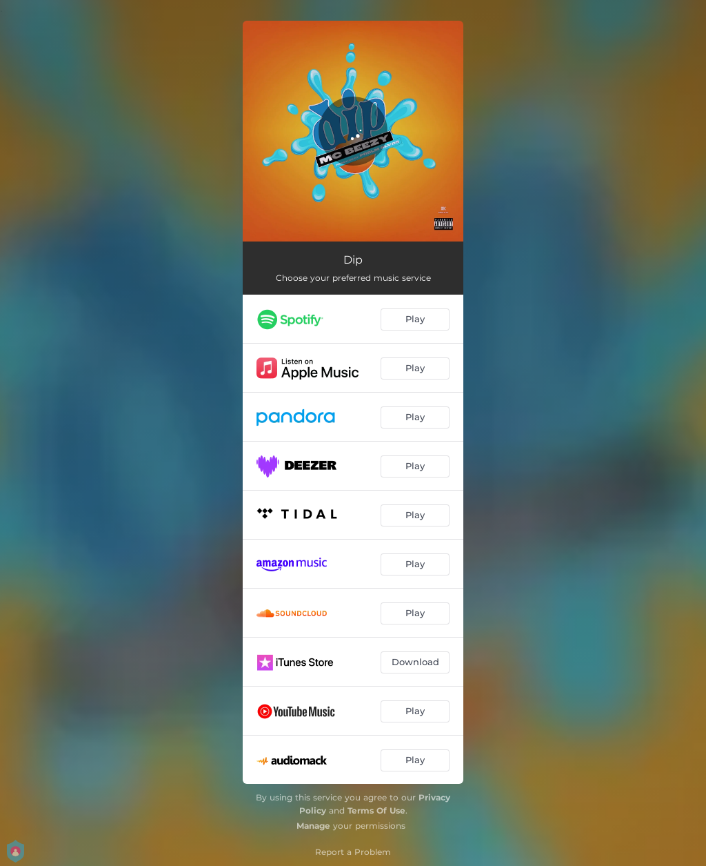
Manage (313, 825)
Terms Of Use (376, 810)
